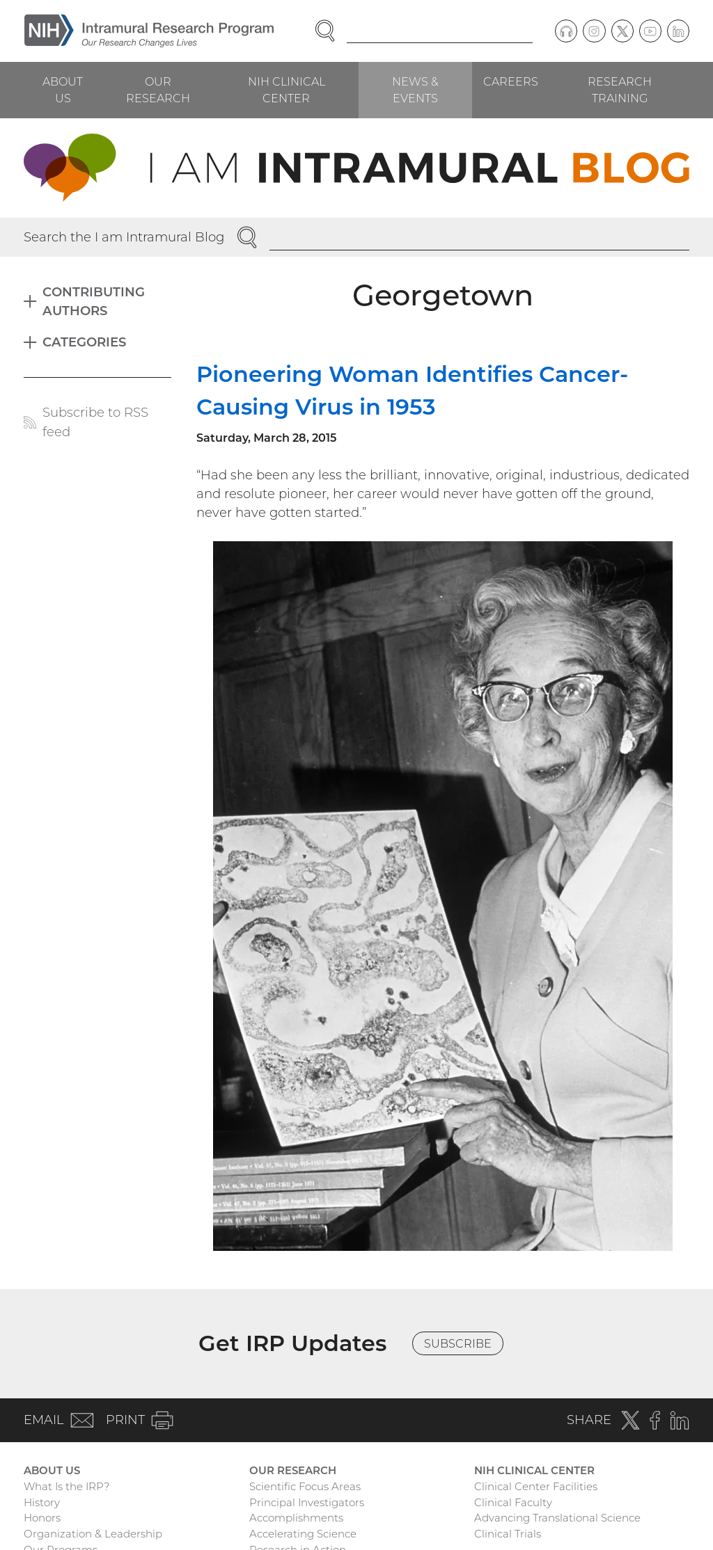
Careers (510, 81)
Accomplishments (296, 1517)
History (42, 1502)
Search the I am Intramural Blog (124, 237)
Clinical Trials (507, 1533)
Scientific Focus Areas (305, 1486)
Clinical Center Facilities (535, 1486)
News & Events (415, 89)
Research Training (620, 89)
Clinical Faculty (513, 1502)
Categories (84, 342)
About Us (62, 89)
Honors (42, 1517)
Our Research (158, 89)
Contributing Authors (93, 301)
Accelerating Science (302, 1533)
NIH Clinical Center (286, 89)
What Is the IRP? (66, 1486)
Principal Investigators (306, 1502)
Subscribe (458, 1343)
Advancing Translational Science (557, 1517)
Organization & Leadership (93, 1533)
